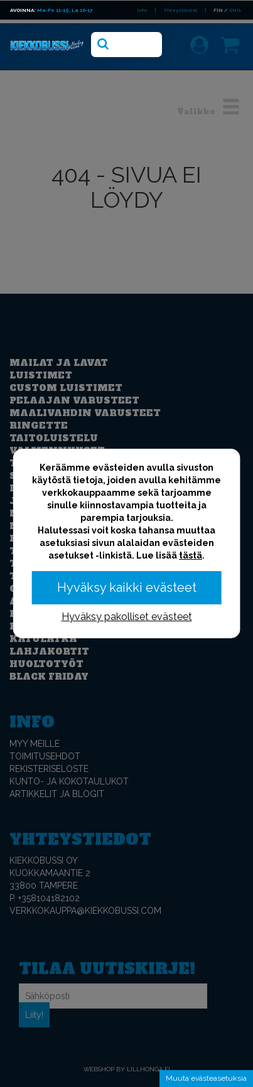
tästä (190, 555)
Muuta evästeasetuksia (206, 1078)
